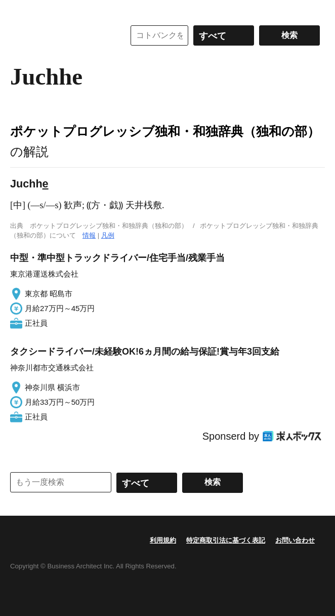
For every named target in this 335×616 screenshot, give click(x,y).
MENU (20, 10)
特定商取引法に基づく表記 (225, 540)
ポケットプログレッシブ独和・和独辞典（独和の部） (165, 131)
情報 (89, 235)
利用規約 (163, 540)
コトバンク (60, 35)
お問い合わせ (295, 540)
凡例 (107, 235)
